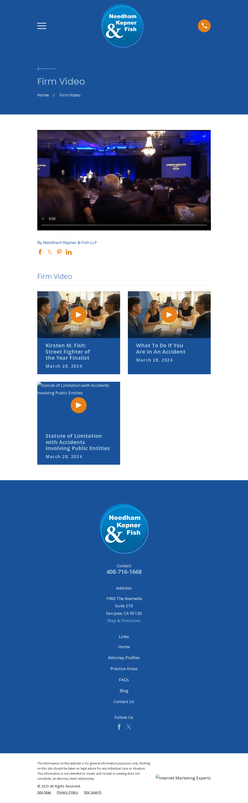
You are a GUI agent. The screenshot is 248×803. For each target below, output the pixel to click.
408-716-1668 (124, 572)
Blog (124, 690)
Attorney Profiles (124, 657)
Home (124, 646)
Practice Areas (124, 668)
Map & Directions (123, 620)
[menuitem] (44, 792)
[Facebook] (119, 727)
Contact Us (124, 701)
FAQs (124, 679)
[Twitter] (129, 727)
